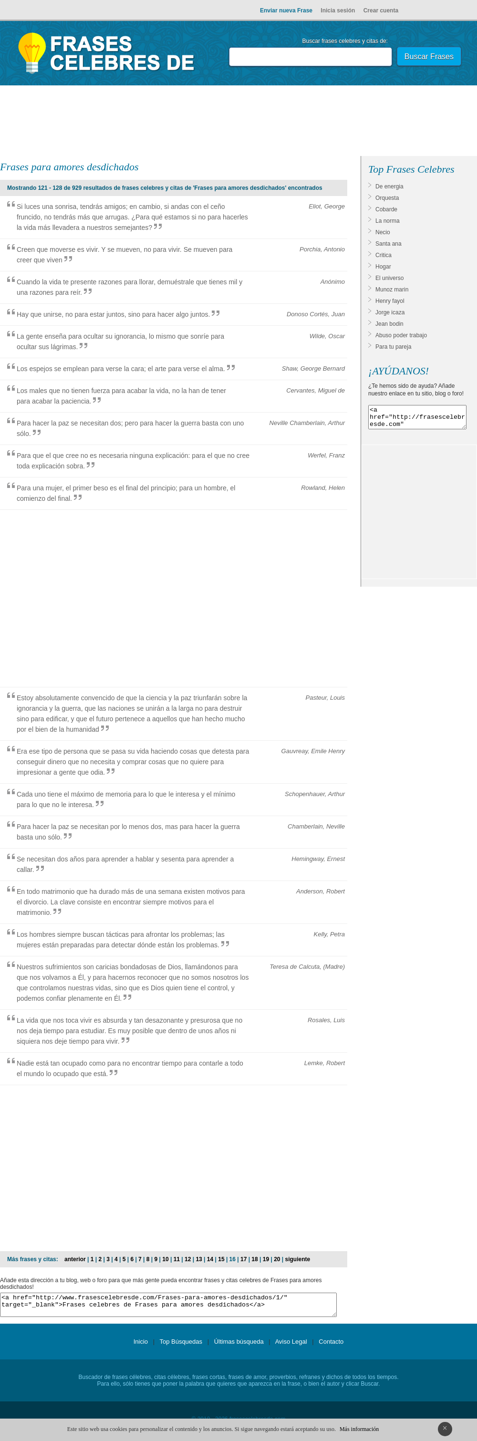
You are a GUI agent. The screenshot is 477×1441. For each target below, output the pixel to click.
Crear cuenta (380, 10)
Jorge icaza (389, 312)
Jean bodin (389, 324)
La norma (387, 221)
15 (221, 1259)
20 (277, 1259)
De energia (389, 186)
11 (177, 1259)
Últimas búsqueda (239, 1345)
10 (165, 1259)
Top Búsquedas (180, 1345)
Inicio (141, 1345)
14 (210, 1259)
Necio (382, 232)
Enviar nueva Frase (286, 10)
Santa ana (388, 243)
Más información (359, 1429)
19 (266, 1259)
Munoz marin (391, 289)
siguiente (298, 1259)
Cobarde (386, 209)
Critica (383, 255)
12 (188, 1259)
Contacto (331, 1345)
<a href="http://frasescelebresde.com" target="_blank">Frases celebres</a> (417, 419)
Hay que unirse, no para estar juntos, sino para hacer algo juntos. (113, 314)
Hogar (383, 266)
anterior (75, 1259)
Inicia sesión (338, 10)
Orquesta (387, 198)
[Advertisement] (238, 122)
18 (254, 1259)
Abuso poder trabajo (401, 335)
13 (199, 1259)
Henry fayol (389, 301)
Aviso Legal (291, 1345)
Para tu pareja (393, 346)
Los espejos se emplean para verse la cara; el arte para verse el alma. (121, 369)
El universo (389, 278)
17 (243, 1259)
